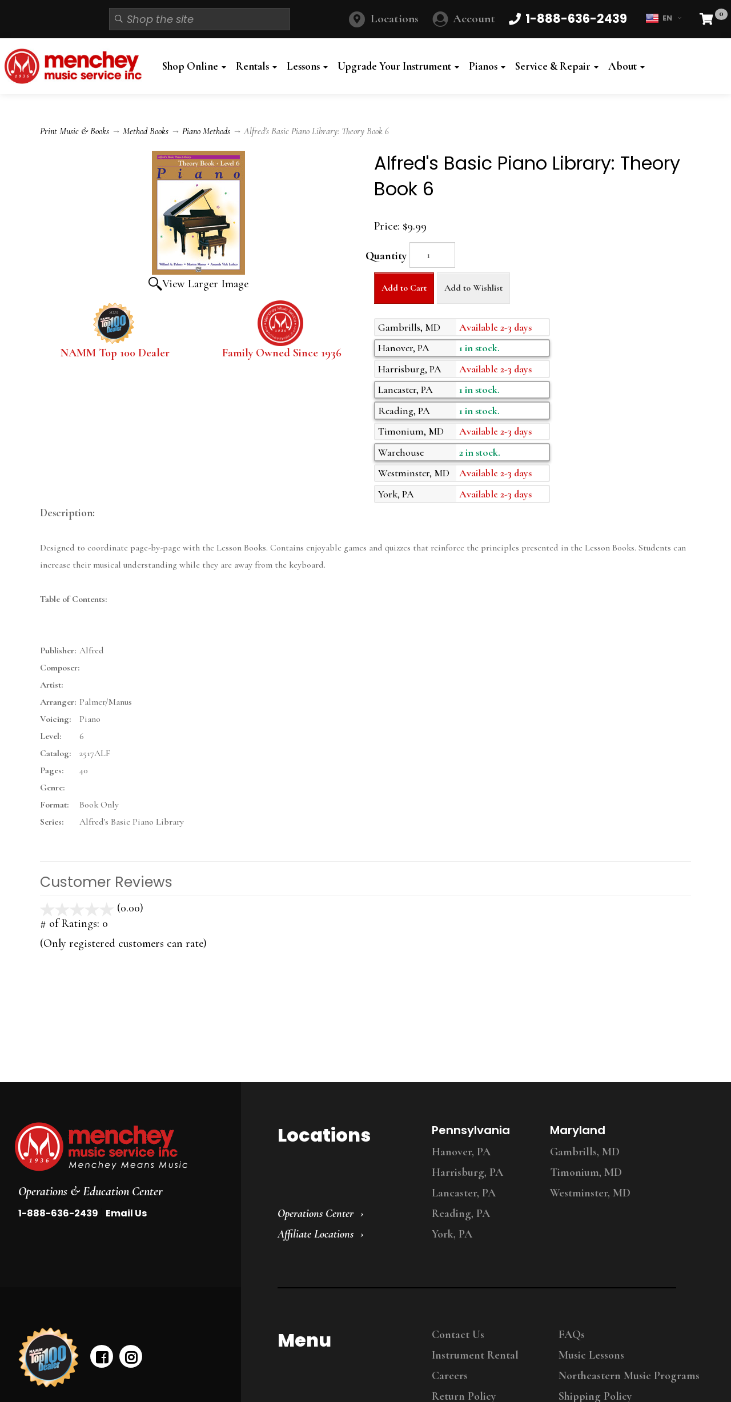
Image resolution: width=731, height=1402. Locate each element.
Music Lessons (591, 1355)
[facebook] (101, 1356)
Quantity (386, 256)
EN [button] (663, 18)
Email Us (126, 1213)
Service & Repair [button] (557, 66)
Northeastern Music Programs (629, 1376)
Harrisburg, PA (467, 1172)
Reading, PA (461, 1213)
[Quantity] (432, 255)
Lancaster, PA (464, 1193)
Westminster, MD (590, 1193)
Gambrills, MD (585, 1152)
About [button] (626, 66)
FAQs (572, 1334)
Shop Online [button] (194, 66)
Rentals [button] (256, 66)
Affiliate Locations (316, 1234)
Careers (450, 1376)
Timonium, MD (586, 1172)
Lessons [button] (307, 66)
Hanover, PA (461, 1152)
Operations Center (316, 1213)
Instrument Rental (475, 1355)
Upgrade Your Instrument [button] (398, 66)
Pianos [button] (487, 66)
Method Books (145, 131)
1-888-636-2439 (58, 1213)
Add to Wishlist (473, 288)
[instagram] (130, 1356)
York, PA (452, 1234)
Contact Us (458, 1334)
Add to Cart (404, 288)
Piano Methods (206, 131)
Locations (395, 18)
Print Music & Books (74, 131)
